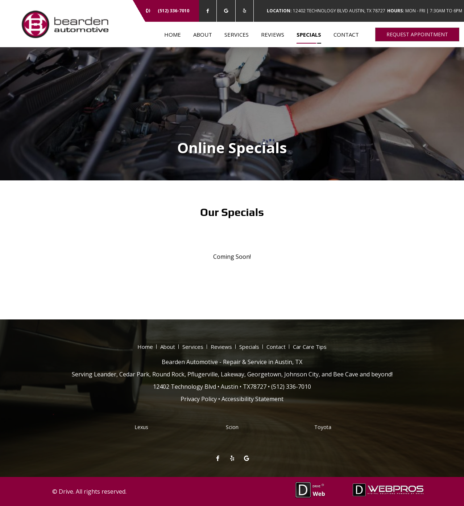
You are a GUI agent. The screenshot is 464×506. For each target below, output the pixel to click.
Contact (346, 34)
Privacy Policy (199, 399)
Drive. (66, 491)
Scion (232, 427)
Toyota (322, 427)
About (202, 34)
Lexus (141, 427)
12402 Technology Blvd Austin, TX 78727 (326, 11)
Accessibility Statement (252, 399)
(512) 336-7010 (173, 11)
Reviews (272, 34)
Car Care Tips (310, 346)
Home (172, 34)
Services (236, 34)
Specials (309, 34)
